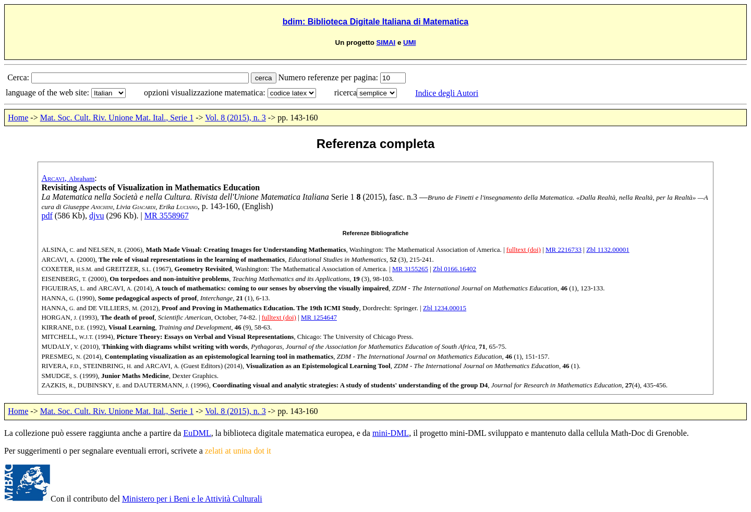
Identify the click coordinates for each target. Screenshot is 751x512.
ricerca (345, 92)
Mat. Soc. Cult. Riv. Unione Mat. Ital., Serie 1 (116, 117)
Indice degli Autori (446, 93)
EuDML (197, 433)
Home (18, 117)
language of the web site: (48, 92)
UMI (409, 42)
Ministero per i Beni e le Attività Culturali (192, 498)
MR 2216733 (564, 249)
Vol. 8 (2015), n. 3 (235, 117)
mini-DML (390, 433)
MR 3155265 (410, 269)
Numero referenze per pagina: (329, 77)
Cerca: (19, 77)
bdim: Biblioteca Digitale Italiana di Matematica (376, 21)
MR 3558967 (166, 215)
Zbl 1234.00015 (444, 308)
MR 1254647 (319, 317)
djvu (96, 215)
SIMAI (385, 42)
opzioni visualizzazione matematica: (206, 92)
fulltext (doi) (523, 249)
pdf (46, 215)
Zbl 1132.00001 (607, 249)
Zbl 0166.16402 (454, 269)
